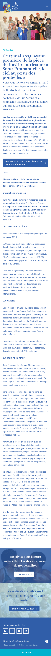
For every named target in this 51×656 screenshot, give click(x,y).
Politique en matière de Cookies (13, 645)
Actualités (8, 50)
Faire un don (25, 653)
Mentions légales (32, 645)
